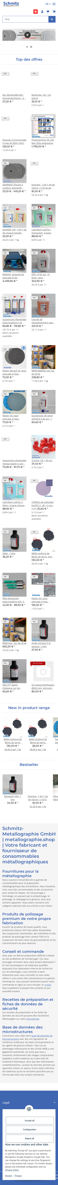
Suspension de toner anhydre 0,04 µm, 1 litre (42, 417)
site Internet (32, 1018)
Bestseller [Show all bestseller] (29, 765)
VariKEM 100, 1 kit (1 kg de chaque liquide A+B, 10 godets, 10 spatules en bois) (14, 231)
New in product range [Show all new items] (29, 708)
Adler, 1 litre (8, 553)
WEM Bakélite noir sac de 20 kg (43, 372)
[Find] (52, 19)
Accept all (29, 1120)
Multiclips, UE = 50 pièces (41, 96)
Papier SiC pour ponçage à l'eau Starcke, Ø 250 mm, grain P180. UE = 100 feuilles (13, 417)
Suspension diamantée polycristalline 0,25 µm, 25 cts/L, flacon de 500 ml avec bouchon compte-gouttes (14, 321)
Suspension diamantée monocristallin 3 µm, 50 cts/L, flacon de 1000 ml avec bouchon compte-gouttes (14, 462)
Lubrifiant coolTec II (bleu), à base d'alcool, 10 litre (14, 504)
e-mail (48, 984)
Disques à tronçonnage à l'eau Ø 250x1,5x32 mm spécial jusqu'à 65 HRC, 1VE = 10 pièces (14, 141)
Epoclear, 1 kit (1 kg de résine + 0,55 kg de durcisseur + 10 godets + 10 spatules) (43, 186)
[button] (42, 11)
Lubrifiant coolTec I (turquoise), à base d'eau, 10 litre (41, 231)
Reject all (29, 1138)
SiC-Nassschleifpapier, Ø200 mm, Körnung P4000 (43, 686)
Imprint (8, 1175)
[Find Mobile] (25, 19)
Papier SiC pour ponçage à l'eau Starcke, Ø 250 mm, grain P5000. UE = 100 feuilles (43, 600)
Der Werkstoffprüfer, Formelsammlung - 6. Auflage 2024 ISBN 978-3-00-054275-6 (14, 96)
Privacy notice (12, 1170)
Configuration (29, 1129)
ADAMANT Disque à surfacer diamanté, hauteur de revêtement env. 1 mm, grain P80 (14, 186)
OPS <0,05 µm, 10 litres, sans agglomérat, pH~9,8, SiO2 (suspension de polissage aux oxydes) (43, 276)
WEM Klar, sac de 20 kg (14, 643)
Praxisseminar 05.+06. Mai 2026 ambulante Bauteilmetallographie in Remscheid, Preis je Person (43, 141)
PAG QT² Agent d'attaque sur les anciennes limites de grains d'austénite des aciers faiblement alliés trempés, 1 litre (14, 686)
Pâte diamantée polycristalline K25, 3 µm (13, 600)
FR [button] (46, 4)
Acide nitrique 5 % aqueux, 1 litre (41, 645)
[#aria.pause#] (27, 35)
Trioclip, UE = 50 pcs (42, 460)
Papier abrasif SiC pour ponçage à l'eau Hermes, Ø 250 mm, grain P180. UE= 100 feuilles (14, 372)
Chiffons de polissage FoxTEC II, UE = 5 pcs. (43, 504)
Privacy (18, 1175)
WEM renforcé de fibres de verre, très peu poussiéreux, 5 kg (43, 555)
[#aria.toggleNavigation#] (54, 3)
